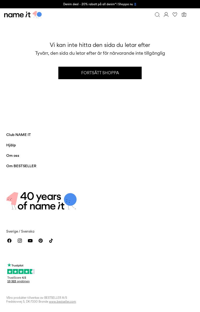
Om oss (12, 155)
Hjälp (11, 145)
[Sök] (157, 14)
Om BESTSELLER (21, 166)
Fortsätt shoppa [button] (100, 72)
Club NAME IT (18, 134)
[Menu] (193, 14)
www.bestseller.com (62, 301)
